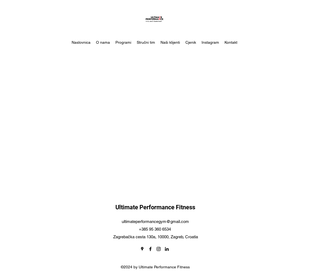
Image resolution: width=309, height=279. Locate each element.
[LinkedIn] (167, 249)
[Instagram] (158, 249)
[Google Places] (142, 249)
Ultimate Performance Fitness (155, 207)
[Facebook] (150, 249)
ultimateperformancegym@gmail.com (155, 221)
